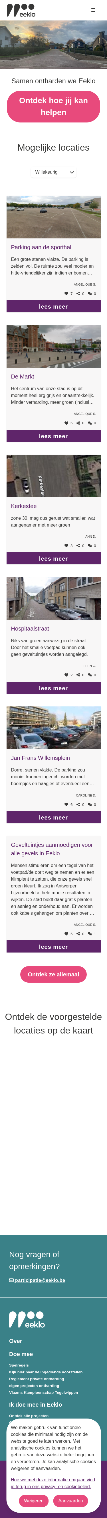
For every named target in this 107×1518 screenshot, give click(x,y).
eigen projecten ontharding (34, 1386)
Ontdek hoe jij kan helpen (53, 106)
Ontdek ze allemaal (53, 974)
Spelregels (19, 1365)
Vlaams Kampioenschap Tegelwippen (43, 1392)
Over (15, 1341)
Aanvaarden (70, 1500)
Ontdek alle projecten (29, 1416)
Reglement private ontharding (36, 1379)
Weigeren (33, 1500)
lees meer (53, 306)
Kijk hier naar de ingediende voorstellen (46, 1372)
